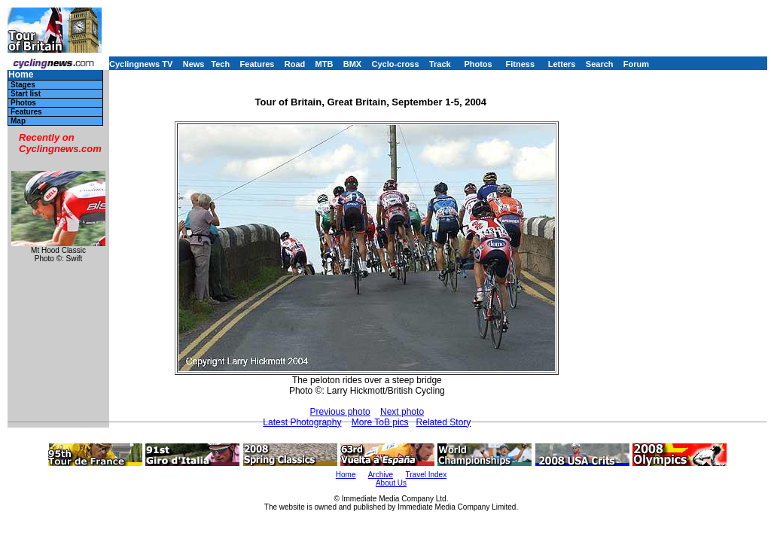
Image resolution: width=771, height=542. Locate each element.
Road (295, 64)
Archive (380, 474)
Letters (562, 64)
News (194, 64)
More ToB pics (380, 422)
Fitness (520, 64)
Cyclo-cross (395, 64)
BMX (352, 64)
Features (257, 64)
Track (440, 64)
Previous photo (340, 411)
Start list (26, 94)
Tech (220, 64)
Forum (636, 64)
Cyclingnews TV (140, 64)
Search (600, 64)
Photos (478, 64)
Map (18, 121)
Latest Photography (302, 422)
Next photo (402, 411)
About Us (391, 483)
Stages (23, 85)
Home (20, 75)
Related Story (443, 422)
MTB (324, 64)
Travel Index (426, 474)
